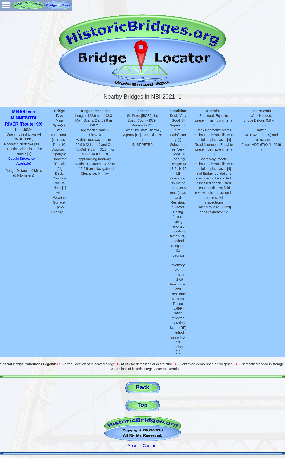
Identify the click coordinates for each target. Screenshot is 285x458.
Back (142, 387)
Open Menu (6, 5)
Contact (150, 445)
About (133, 445)
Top (142, 405)
